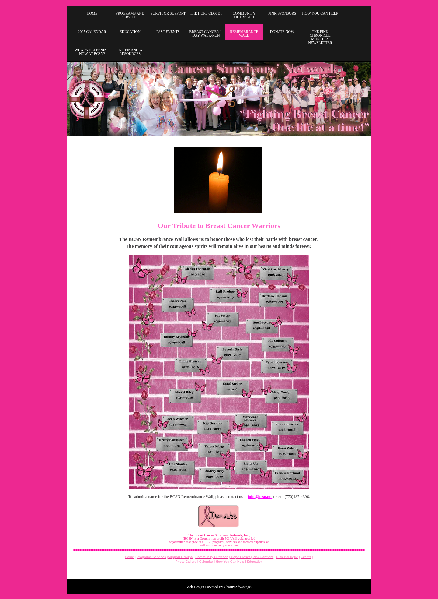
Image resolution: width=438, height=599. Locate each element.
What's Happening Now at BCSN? (92, 52)
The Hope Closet (206, 13)
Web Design (195, 587)
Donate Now (282, 32)
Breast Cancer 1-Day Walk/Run (206, 33)
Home (92, 13)
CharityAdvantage (237, 587)
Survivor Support (168, 13)
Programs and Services (130, 15)
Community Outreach (244, 15)
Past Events (168, 32)
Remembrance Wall (244, 33)
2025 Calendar (92, 32)
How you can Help (320, 13)
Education (130, 32)
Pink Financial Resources (130, 52)
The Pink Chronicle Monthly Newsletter (320, 36)
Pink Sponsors (282, 13)
